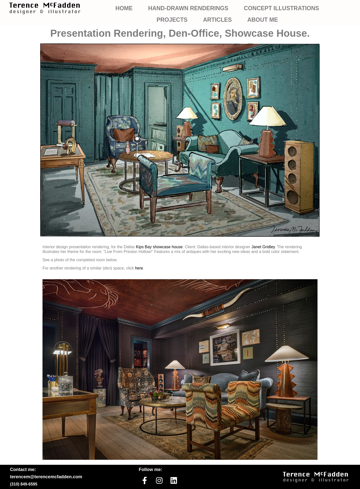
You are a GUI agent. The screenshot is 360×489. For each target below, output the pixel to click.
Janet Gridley (263, 247)
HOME (124, 8)
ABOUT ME (262, 19)
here (139, 268)
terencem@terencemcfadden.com (46, 476)
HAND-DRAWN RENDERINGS (188, 8)
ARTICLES (217, 19)
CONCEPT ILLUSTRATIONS (281, 8)
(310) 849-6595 (23, 484)
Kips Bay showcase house (159, 247)
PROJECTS (172, 19)
